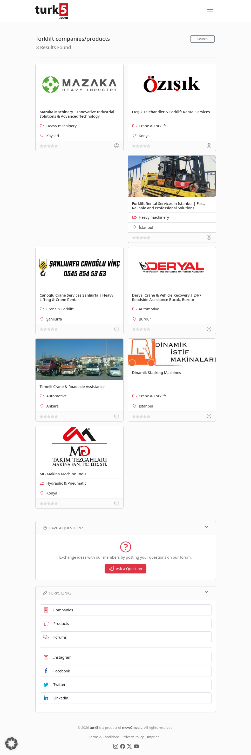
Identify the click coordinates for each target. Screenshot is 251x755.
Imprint (153, 736)
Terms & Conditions (104, 736)
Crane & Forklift (152, 125)
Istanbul (146, 406)
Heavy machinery (61, 125)
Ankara (52, 406)
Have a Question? (125, 527)
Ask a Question (125, 568)
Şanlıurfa (54, 319)
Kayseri (52, 135)
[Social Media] (115, 746)
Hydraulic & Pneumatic (66, 483)
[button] (11, 743)
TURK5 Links (125, 593)
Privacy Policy (133, 736)
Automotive (149, 308)
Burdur (145, 319)
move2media (132, 727)
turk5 (94, 727)
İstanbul (146, 227)
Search (202, 39)
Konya (144, 135)
